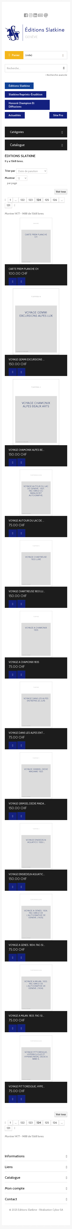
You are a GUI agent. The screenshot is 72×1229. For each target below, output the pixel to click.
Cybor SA (58, 1209)
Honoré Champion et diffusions (21, 104)
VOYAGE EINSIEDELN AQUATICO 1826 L (27, 874)
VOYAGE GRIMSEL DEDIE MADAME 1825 (27, 803)
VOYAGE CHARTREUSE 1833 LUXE (27, 591)
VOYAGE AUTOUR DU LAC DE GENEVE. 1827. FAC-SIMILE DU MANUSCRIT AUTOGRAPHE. (27, 520)
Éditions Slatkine (19, 85)
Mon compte (15, 1188)
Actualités (15, 115)
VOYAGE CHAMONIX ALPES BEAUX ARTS (27, 449)
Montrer (10, 178)
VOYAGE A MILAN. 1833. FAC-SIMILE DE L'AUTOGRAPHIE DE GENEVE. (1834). (27, 1015)
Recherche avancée (56, 75)
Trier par (10, 170)
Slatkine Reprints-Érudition (25, 94)
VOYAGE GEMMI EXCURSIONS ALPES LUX (27, 359)
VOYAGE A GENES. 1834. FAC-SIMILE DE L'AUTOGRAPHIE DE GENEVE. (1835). (27, 944)
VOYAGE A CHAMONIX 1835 (24, 662)
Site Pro (58, 115)
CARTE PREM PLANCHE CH (23, 268)
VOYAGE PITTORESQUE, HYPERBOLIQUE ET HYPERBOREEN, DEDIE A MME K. (27, 1086)
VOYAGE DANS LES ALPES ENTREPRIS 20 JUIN (27, 732)
